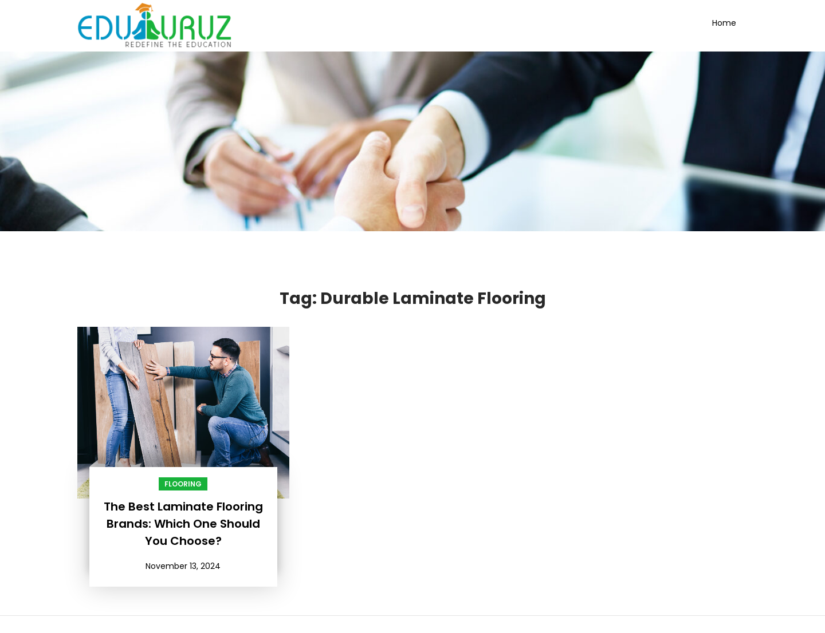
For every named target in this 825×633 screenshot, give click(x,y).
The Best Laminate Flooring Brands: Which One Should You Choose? (183, 524)
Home (724, 23)
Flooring (183, 484)
